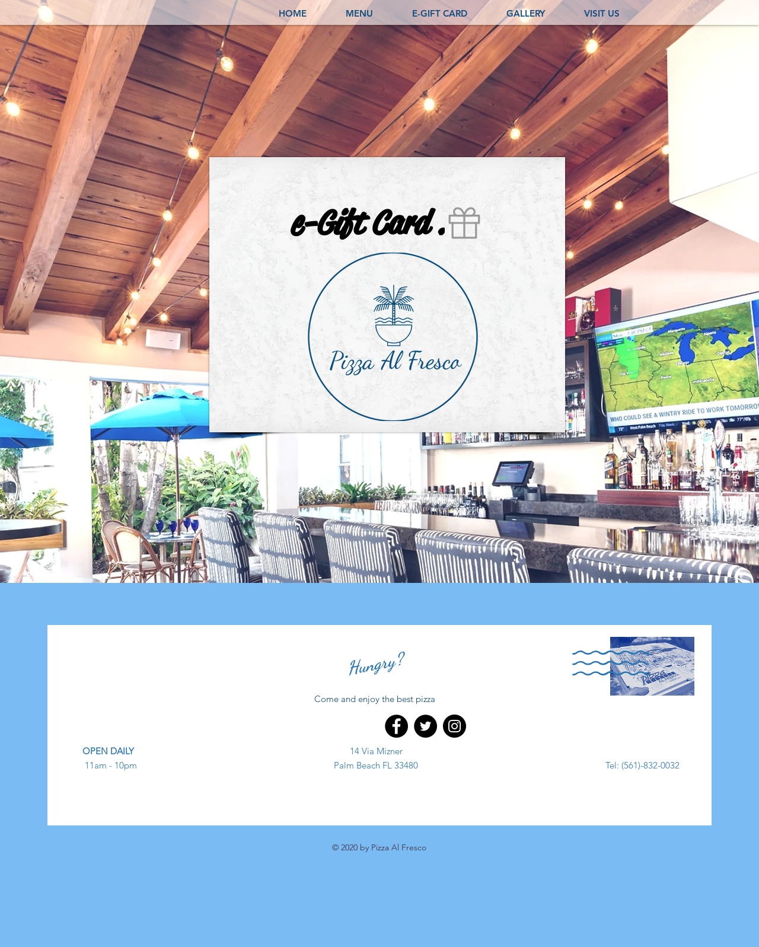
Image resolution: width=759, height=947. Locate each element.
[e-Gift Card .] (387, 222)
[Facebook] (396, 726)
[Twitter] (425, 726)
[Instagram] (454, 726)
